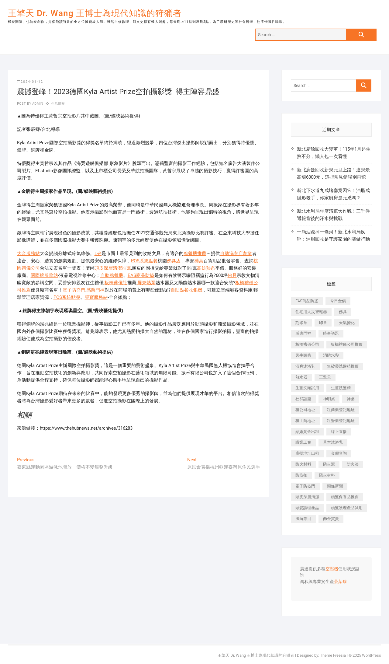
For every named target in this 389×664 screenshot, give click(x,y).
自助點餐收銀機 (186, 290)
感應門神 (95, 290)
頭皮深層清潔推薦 (113, 268)
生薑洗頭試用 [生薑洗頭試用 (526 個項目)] (307, 388)
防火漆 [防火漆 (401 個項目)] (353, 464)
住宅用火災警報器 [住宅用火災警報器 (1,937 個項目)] (311, 311)
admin (37, 104)
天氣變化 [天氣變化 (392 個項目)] (347, 322)
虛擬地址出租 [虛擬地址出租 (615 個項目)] (307, 453)
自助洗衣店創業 (236, 253)
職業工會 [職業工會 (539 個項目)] (303, 442)
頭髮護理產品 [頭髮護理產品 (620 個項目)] (307, 507)
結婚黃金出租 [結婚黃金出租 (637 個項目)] (307, 431)
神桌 (198, 261)
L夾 (98, 253)
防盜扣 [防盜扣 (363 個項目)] (301, 475)
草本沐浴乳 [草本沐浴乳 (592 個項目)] (333, 442)
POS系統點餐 (144, 261)
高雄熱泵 (206, 268)
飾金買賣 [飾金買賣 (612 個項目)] (331, 518)
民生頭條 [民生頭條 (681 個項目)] (303, 355)
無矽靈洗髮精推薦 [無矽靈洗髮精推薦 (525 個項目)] (343, 366)
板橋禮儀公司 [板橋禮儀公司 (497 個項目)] (307, 344)
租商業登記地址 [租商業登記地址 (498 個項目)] (341, 409)
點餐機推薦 (195, 253)
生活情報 (58, 104)
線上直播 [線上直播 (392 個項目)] (339, 431)
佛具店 (174, 261)
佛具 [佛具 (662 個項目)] (343, 311)
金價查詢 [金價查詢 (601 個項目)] (339, 453)
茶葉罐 (340, 581)
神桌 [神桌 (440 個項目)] (351, 399)
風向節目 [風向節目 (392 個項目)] (303, 518)
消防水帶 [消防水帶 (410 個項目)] (331, 355)
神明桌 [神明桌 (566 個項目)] (329, 399)
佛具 (232, 275)
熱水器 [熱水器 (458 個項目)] (301, 377)
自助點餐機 (111, 275)
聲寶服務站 (96, 297)
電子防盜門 (74, 290)
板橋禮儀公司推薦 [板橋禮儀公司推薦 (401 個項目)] (347, 344)
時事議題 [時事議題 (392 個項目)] (331, 333)
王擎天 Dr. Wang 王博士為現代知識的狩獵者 (95, 13)
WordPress (371, 655)
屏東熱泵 (146, 282)
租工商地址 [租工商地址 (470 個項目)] (305, 420)
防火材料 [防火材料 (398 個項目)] (303, 464)
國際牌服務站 (44, 275)
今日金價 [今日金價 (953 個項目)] (338, 301)
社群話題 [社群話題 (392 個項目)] (303, 399)
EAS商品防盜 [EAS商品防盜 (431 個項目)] (306, 301)
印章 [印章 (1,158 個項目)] (323, 322)
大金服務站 (28, 253)
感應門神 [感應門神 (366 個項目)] (303, 333)
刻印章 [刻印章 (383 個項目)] (301, 322)
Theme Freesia (333, 655)
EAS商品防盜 (141, 275)
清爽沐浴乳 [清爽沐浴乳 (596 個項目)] (305, 366)
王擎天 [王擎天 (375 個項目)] (325, 377)
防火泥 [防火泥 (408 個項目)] (329, 464)
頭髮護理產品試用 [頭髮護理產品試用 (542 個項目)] (347, 507)
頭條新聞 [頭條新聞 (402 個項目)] (335, 486)
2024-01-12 (30, 82)
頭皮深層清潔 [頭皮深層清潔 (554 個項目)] (307, 497)
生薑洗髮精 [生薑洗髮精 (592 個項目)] (341, 388)
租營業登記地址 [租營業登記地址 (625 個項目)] (341, 420)
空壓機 (331, 569)
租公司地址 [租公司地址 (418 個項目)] (305, 409)
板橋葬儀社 (116, 282)
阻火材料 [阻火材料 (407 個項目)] (327, 475)
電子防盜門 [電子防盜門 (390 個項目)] (305, 486)
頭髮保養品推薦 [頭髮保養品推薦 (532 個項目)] (345, 497)
